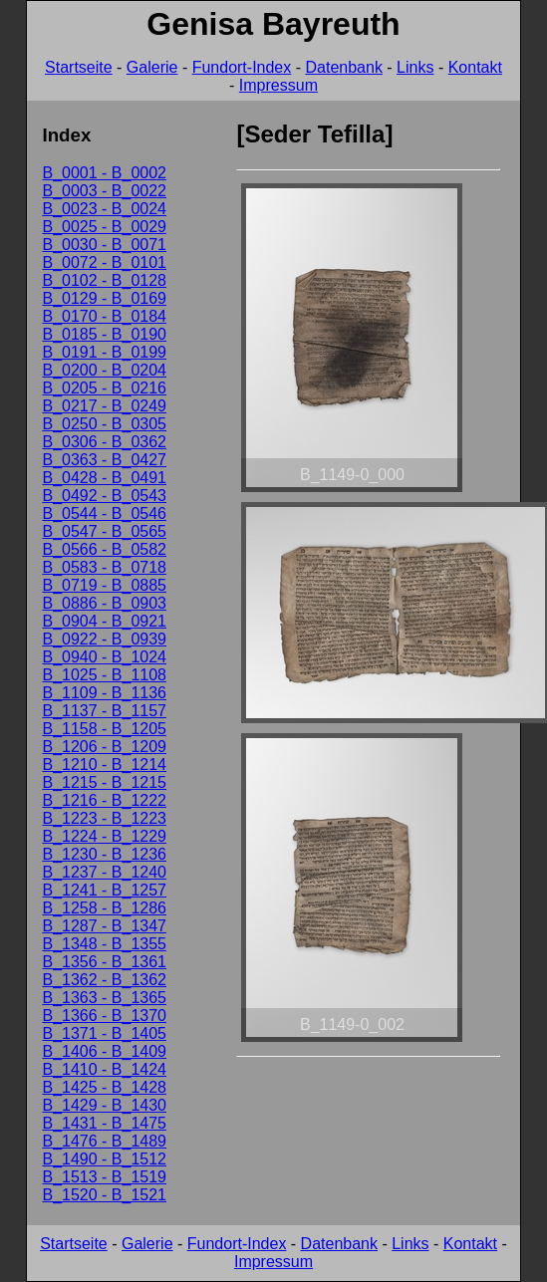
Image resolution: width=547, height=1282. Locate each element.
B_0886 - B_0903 (104, 603)
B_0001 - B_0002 (104, 172)
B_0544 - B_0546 (104, 513)
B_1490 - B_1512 (104, 1159)
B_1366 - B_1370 (104, 1015)
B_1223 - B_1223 (104, 818)
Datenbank (343, 67)
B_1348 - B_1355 (104, 943)
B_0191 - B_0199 (104, 352)
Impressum (278, 85)
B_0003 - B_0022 (104, 190)
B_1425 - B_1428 (104, 1087)
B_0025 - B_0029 (104, 226)
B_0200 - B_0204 (104, 370)
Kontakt (475, 67)
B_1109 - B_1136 (104, 692)
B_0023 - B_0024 (104, 208)
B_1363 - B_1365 (104, 997)
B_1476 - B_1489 (104, 1141)
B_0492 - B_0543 (104, 495)
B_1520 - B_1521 (104, 1194)
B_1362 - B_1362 (104, 979)
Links (415, 67)
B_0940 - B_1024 (104, 656)
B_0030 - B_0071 (104, 244)
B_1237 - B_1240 (104, 872)
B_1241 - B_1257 (104, 890)
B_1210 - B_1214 (104, 764)
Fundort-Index (242, 67)
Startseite (79, 67)
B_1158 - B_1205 (104, 728)
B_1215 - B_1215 (104, 782)
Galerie (152, 67)
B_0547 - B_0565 (104, 531)
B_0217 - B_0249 (104, 405)
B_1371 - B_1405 (104, 1033)
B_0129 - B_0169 (104, 298)
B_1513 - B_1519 (104, 1176)
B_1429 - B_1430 (104, 1105)
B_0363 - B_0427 (104, 459)
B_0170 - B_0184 (104, 316)
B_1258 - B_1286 (104, 907)
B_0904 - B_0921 (104, 621)
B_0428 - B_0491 (104, 477)
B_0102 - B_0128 (104, 280)
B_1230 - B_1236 (104, 854)
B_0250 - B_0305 (104, 423)
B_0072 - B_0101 (104, 262)
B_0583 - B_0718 (104, 567)
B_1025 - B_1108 (104, 674)
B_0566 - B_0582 (104, 549)
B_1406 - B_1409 (104, 1051)
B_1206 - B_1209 (104, 746)
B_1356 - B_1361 (104, 961)
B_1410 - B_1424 (104, 1069)
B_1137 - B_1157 (104, 710)
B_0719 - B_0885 (104, 585)
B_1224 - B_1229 (104, 836)
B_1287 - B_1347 (104, 925)
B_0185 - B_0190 (104, 334)
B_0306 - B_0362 (104, 441)
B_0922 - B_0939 (104, 639)
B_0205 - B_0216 (104, 388)
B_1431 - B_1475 (104, 1123)
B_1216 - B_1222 (104, 800)
